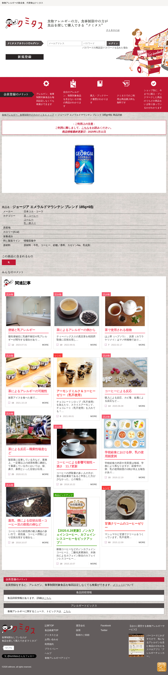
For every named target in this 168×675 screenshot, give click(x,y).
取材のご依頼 (82, 635)
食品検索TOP (51, 630)
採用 (78, 630)
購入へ (65, 199)
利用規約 (49, 644)
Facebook (106, 625)
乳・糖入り (30, 223)
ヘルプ (48, 653)
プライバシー (51, 648)
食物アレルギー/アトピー (57, 658)
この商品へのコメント (102, 199)
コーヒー (28, 219)
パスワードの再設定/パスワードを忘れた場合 (105, 47)
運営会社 (80, 625)
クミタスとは (113, 30)
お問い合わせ (51, 639)
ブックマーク (84, 199)
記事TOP (49, 625)
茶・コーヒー (31, 215)
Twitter (104, 630)
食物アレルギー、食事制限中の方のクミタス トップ (28, 115)
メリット (118, 584)
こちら (85, 127)
